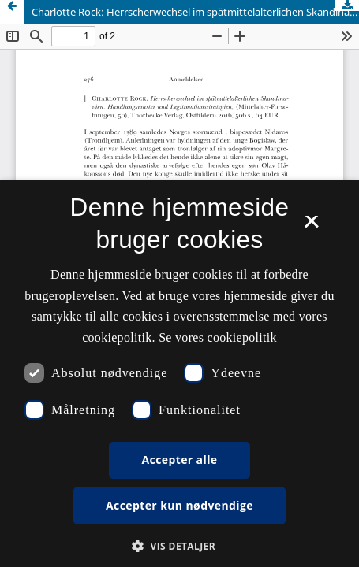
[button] (179, 546)
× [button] (311, 227)
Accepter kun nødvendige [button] (179, 505)
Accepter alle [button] (179, 459)
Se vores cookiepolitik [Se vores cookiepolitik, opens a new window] (218, 337)
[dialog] (179, 373)
